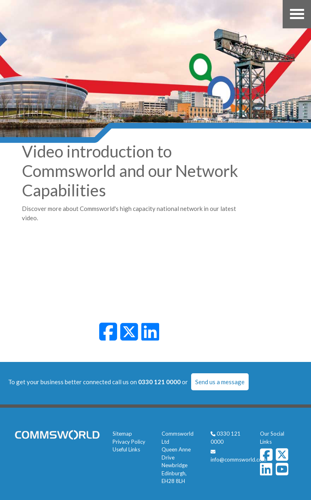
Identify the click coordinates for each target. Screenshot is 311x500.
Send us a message (220, 381)
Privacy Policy (129, 441)
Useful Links (126, 449)
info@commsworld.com (238, 459)
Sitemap (122, 433)
